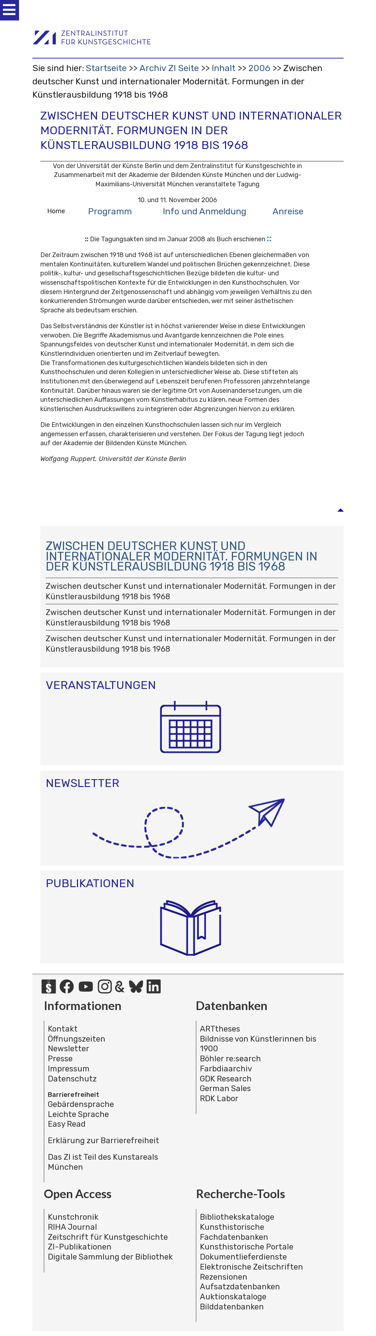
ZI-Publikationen (79, 1247)
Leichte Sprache (78, 1114)
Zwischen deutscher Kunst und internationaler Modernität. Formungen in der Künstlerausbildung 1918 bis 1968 (181, 557)
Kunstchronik (73, 1217)
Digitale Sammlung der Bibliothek (110, 1257)
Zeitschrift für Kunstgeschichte (108, 1237)
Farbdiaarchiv (226, 1069)
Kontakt (63, 1029)
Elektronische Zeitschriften (251, 1267)
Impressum (69, 1069)
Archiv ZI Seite (169, 68)
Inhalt (223, 68)
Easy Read (67, 1124)
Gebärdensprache (81, 1104)
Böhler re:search (230, 1058)
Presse (60, 1058)
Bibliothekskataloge (237, 1217)
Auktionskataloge (233, 1297)
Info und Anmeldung (204, 211)
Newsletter (68, 1048)
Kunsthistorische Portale (246, 1247)
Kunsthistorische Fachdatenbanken (234, 1232)
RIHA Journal (72, 1227)
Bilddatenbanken (232, 1307)
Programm (110, 211)
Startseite (106, 68)
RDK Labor (219, 1098)
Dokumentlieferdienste (243, 1257)
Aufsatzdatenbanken (240, 1286)
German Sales (225, 1088)
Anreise (287, 211)
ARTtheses (220, 1029)
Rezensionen (223, 1277)
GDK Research (226, 1079)
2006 (259, 68)
